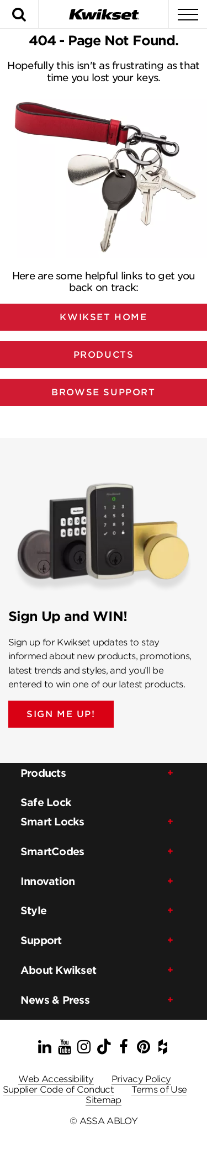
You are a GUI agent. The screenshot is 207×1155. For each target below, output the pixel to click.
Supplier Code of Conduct (58, 1089)
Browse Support (103, 392)
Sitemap (103, 1100)
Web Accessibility (55, 1079)
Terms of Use (159, 1089)
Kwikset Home (103, 317)
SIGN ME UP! (60, 714)
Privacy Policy (141, 1079)
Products (103, 354)
